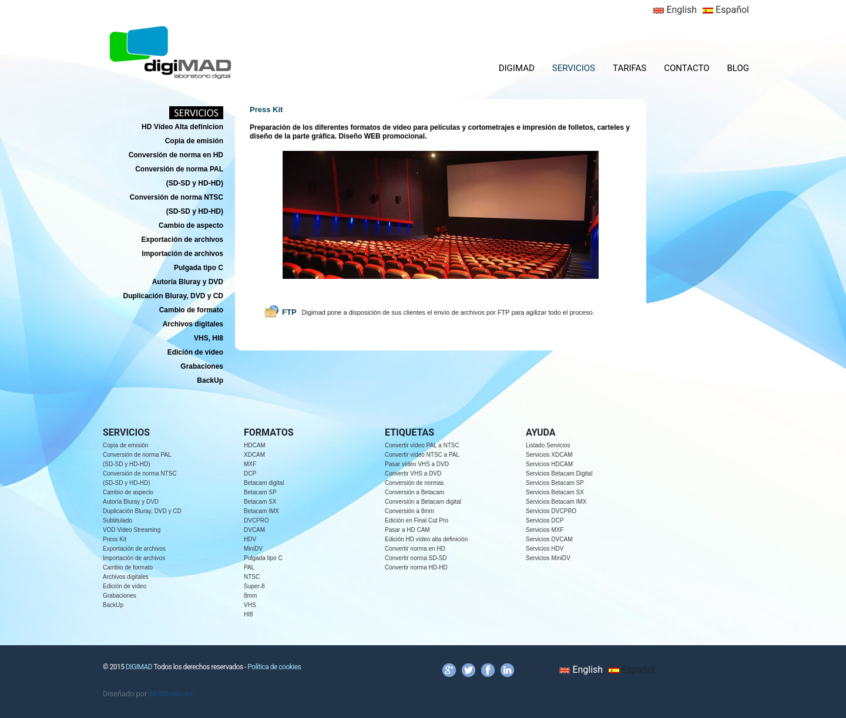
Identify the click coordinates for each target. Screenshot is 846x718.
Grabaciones (119, 595)
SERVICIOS (573, 68)
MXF (250, 464)
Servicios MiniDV (548, 558)
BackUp (113, 605)
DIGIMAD (517, 68)
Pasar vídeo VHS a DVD (417, 464)
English (675, 9)
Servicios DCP (544, 520)
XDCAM (254, 454)
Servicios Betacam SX (555, 492)
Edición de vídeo (124, 586)
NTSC (252, 577)
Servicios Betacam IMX (556, 501)
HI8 (248, 614)
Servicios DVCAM (549, 539)
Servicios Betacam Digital (559, 473)
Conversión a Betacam (414, 492)
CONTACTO (686, 68)
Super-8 (254, 586)
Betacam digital (264, 483)
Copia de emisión (125, 445)
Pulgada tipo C (263, 558)
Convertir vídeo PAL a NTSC (422, 445)
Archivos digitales (126, 577)
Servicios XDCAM (549, 454)
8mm (250, 595)
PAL (249, 567)
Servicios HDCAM (549, 464)
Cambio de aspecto (128, 492)
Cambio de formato (128, 567)
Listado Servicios (548, 445)
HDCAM (255, 445)
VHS (250, 605)
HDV (250, 539)
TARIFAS (629, 68)
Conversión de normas (414, 483)
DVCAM (254, 530)
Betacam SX (260, 501)
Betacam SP (260, 492)
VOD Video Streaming (131, 530)
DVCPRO (256, 520)
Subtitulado (117, 520)
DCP (250, 473)
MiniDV (253, 548)
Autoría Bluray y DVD (131, 501)
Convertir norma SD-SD (416, 558)
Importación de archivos (134, 558)
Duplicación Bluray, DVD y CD (142, 511)
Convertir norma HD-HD (416, 567)
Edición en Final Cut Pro (416, 520)
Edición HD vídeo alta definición (426, 539)
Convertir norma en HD (415, 548)
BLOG (738, 68)
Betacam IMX (261, 511)
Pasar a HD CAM (407, 530)
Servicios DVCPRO (551, 511)
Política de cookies (274, 667)
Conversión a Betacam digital (423, 501)
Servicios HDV (544, 548)
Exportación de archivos (134, 548)
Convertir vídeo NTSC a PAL (422, 454)
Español (726, 9)
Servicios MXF (544, 530)
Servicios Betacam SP (555, 483)
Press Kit (114, 539)
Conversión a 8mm (409, 511)
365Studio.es (171, 693)
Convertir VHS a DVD (413, 473)
